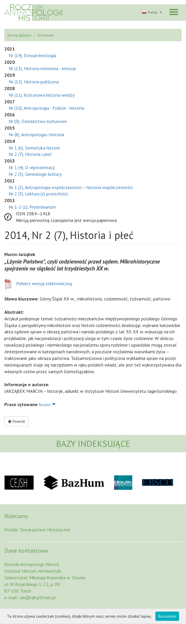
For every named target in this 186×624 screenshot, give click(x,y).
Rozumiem (167, 616)
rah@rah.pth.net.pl (37, 597)
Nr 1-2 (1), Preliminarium (32, 207)
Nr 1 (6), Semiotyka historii (34, 148)
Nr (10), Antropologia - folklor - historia (46, 108)
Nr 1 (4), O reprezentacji (32, 167)
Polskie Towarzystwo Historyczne (37, 530)
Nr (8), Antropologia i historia (36, 134)
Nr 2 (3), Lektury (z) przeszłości (38, 194)
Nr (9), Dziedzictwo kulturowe (38, 121)
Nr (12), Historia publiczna (34, 82)
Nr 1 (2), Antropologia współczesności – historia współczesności (71, 187)
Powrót (16, 421)
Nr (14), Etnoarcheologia (32, 55)
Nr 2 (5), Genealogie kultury (35, 174)
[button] (151, 13)
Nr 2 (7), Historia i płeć (30, 154)
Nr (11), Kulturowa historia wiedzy (42, 95)
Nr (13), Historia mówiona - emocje (42, 68)
